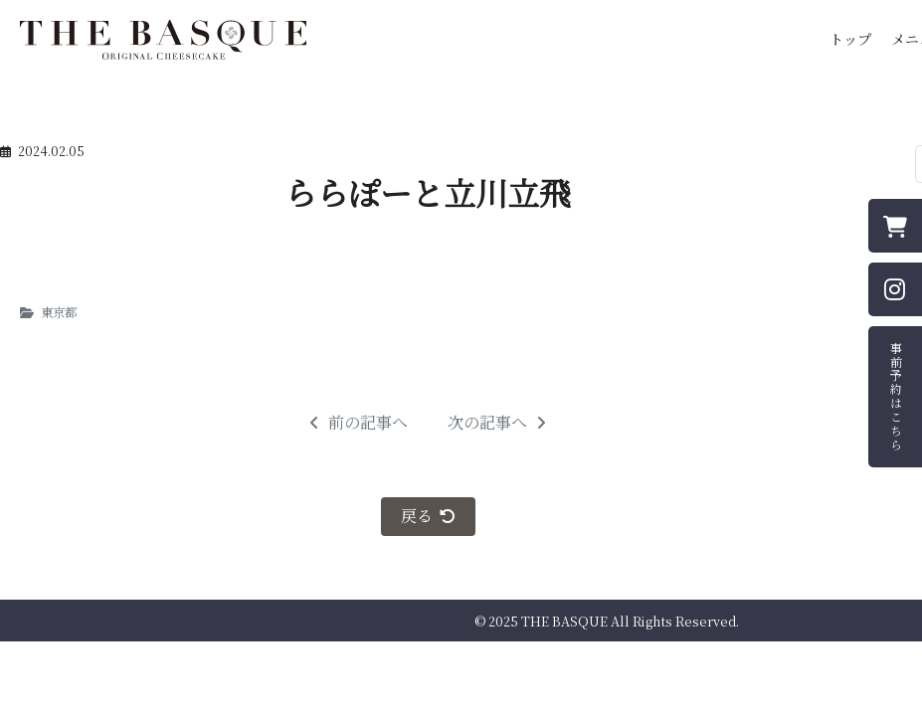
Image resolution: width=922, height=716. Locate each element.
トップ (850, 39)
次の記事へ (497, 423)
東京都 (59, 312)
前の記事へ (358, 423)
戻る (428, 515)
